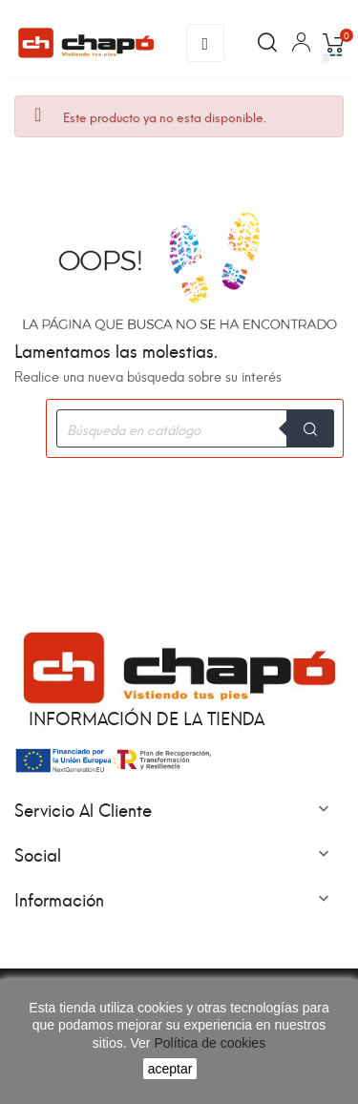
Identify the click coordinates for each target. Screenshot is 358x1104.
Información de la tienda (146, 717)
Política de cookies (208, 1043)
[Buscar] (194, 428)
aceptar (170, 1068)
